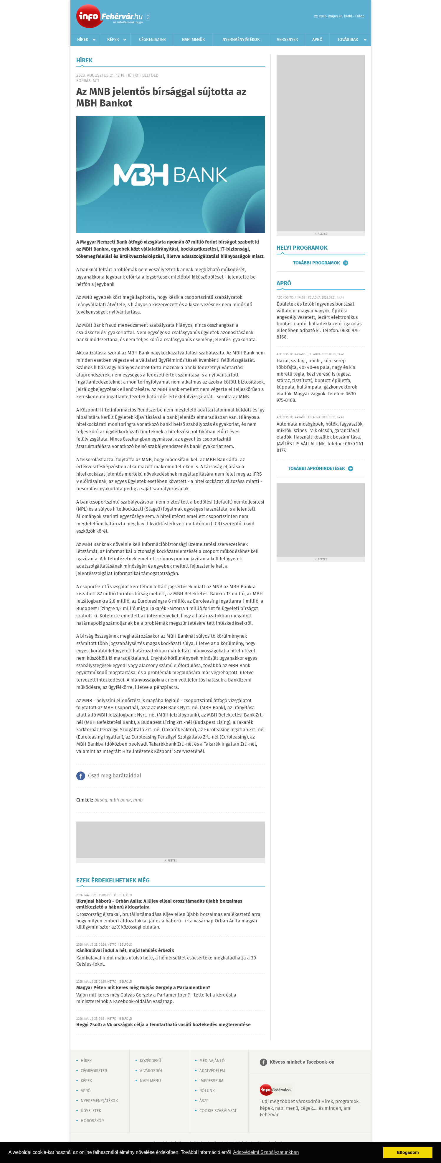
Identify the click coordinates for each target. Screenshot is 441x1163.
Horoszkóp (92, 1121)
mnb (138, 800)
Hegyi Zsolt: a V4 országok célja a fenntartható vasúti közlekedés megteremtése (163, 1025)
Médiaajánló (212, 1061)
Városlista (148, 17)
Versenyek (287, 39)
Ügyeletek (91, 1111)
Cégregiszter (152, 39)
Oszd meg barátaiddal (114, 776)
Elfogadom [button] (408, 1152)
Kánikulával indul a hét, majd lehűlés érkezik (125, 950)
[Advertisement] (171, 839)
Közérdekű (150, 1061)
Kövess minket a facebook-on (302, 1062)
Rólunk (207, 1091)
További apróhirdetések (316, 468)
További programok (316, 263)
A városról (151, 1071)
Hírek (82, 39)
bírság (100, 800)
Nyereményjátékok (241, 39)
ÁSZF (203, 1101)
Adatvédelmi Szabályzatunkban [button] (266, 1152)
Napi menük (193, 39)
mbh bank (120, 800)
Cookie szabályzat (218, 1111)
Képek (113, 39)
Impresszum (211, 1081)
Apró (317, 39)
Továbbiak (347, 39)
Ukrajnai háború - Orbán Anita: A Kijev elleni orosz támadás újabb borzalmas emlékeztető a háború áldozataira (159, 904)
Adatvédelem (212, 1071)
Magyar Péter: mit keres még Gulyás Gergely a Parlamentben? (143, 988)
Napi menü (150, 1081)
